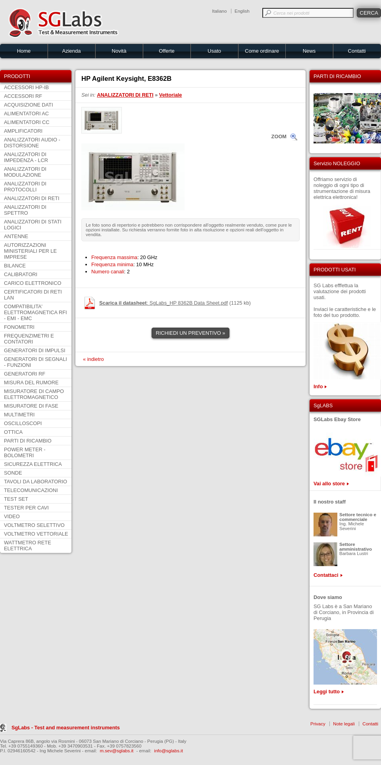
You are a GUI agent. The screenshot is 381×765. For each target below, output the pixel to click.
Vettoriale (170, 95)
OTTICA (13, 432)
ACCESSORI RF (23, 96)
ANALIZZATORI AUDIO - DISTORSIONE (32, 143)
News (309, 51)
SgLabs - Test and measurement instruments (66, 728)
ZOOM (279, 136)
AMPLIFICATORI (23, 131)
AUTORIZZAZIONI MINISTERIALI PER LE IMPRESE (30, 251)
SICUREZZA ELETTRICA (33, 464)
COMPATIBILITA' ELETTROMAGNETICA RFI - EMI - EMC (35, 312)
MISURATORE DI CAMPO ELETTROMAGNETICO (34, 394)
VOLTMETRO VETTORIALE (36, 534)
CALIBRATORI (20, 274)
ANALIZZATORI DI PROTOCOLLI (25, 187)
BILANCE (15, 266)
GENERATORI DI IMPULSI (34, 350)
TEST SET (16, 499)
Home (24, 51)
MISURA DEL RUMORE (31, 382)
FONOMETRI (19, 327)
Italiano (219, 11)
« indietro (93, 359)
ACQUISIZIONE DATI (28, 105)
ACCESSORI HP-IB (26, 87)
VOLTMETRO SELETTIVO (34, 525)
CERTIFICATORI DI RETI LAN (33, 295)
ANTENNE (16, 236)
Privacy (317, 723)
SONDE (13, 473)
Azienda (71, 51)
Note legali (343, 723)
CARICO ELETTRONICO (32, 283)
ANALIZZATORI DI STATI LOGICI (33, 225)
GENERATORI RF (24, 374)
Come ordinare (262, 51)
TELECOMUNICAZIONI (31, 490)
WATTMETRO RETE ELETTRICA (27, 545)
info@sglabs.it (168, 750)
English (242, 11)
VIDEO (12, 516)
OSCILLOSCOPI (23, 423)
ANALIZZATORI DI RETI (32, 198)
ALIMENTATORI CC (26, 122)
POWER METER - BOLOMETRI (25, 452)
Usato (214, 51)
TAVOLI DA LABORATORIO (35, 482)
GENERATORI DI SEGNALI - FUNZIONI (35, 362)
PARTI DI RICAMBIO (28, 441)
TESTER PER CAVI (26, 508)
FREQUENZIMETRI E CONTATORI (29, 339)
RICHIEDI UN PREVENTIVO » (190, 333)
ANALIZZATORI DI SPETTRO (25, 210)
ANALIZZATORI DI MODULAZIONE (25, 172)
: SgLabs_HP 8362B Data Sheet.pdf (163, 303)
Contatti (357, 51)
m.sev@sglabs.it (117, 750)
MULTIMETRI (19, 415)
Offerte (167, 51)
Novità (119, 51)
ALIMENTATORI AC (26, 113)
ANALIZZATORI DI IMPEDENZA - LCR (26, 157)
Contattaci (326, 575)
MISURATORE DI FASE (31, 406)
